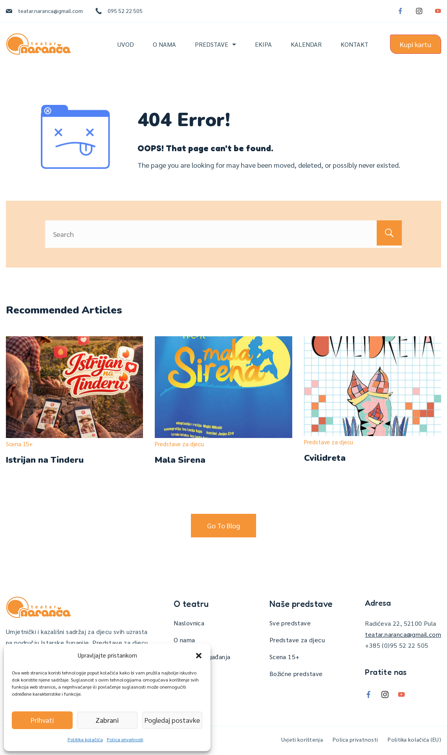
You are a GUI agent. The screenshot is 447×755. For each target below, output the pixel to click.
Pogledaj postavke (172, 720)
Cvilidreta (325, 458)
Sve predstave (290, 623)
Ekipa (263, 44)
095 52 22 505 (125, 10)
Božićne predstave (296, 673)
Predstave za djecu (179, 443)
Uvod (125, 44)
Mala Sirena (180, 460)
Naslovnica (189, 623)
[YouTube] (438, 11)
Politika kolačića (85, 739)
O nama (164, 44)
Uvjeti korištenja (302, 739)
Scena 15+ (19, 443)
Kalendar (306, 44)
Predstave (215, 44)
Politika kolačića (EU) (414, 739)
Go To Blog (223, 525)
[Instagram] (419, 11)
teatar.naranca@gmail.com (50, 10)
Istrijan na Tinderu (45, 460)
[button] (199, 656)
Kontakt (354, 44)
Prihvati (42, 720)
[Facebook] (400, 11)
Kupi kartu (415, 44)
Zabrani (107, 720)
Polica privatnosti (125, 739)
